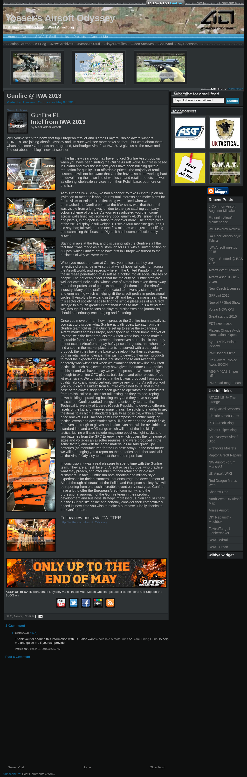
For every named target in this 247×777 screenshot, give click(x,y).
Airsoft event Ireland (224, 270)
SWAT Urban (218, 547)
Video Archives (142, 44)
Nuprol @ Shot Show (224, 302)
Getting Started (19, 44)
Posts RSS (202, 3)
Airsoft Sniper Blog (223, 430)
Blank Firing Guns (145, 639)
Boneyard (165, 44)
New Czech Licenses (224, 288)
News (18, 616)
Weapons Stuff (89, 44)
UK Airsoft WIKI (220, 474)
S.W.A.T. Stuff (45, 37)
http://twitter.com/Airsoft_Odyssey (84, 522)
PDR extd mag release (226, 383)
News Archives (62, 44)
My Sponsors (188, 44)
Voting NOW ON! (221, 309)
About (25, 37)
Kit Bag (40, 44)
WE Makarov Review (224, 229)
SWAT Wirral (218, 540)
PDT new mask (220, 323)
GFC (9, 616)
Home (12, 37)
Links (65, 37)
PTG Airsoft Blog (221, 423)
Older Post (157, 767)
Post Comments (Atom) (38, 774)
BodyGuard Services (224, 409)
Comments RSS (230, 3)
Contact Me (99, 37)
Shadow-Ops (218, 492)
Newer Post (16, 767)
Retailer (28, 616)
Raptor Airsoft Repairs (225, 455)
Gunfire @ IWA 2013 (34, 95)
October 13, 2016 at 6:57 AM (44, 648)
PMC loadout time (222, 353)
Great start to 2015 (223, 316)
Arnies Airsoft (218, 510)
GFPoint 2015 (219, 295)
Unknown (22, 633)
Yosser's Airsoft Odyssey (60, 18)
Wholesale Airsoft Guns (112, 639)
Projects (80, 37)
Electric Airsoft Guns (224, 416)
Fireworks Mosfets (222, 448)
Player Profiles (115, 44)
